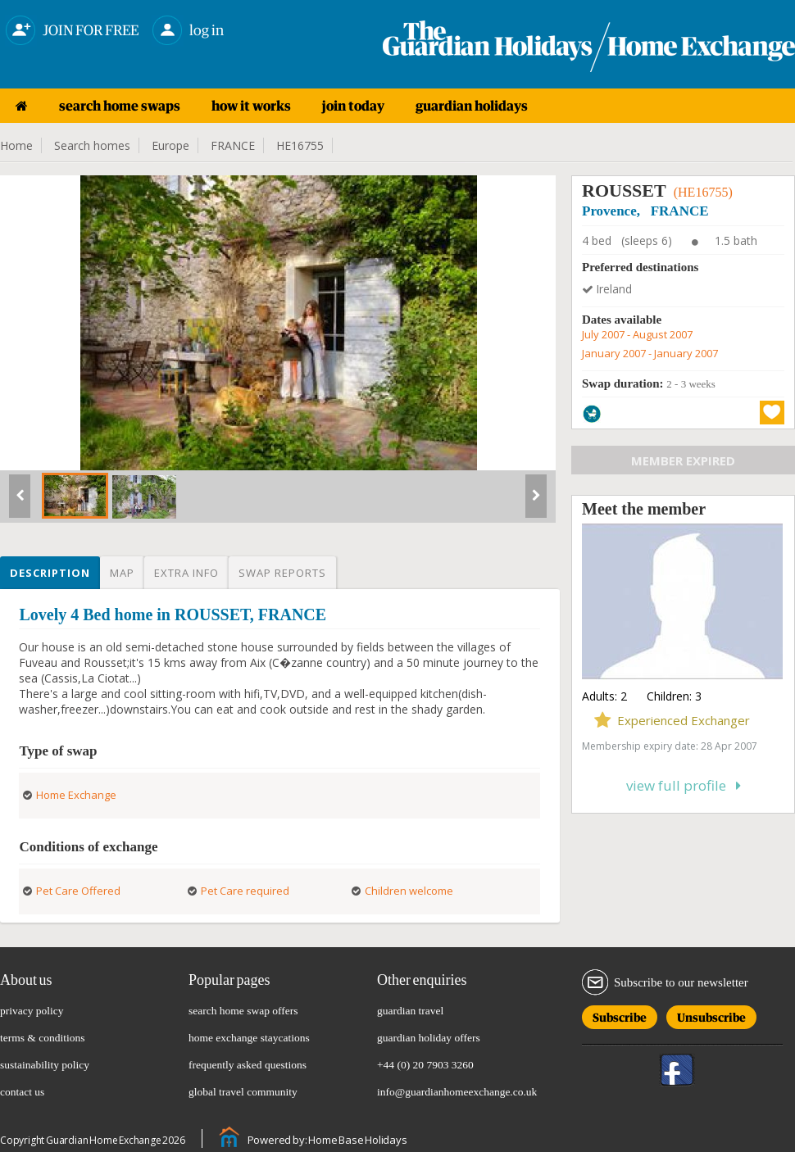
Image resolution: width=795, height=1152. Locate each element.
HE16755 (300, 145)
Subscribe (619, 1014)
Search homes (92, 145)
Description (50, 572)
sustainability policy (44, 1065)
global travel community (243, 1092)
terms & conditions (42, 1038)
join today (353, 106)
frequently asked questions (248, 1065)
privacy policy (32, 1011)
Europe (170, 145)
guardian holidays (472, 106)
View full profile (683, 785)
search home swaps (119, 106)
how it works (251, 106)
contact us (22, 1092)
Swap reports (282, 572)
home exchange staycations (249, 1038)
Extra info (186, 572)
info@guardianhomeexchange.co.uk (457, 1092)
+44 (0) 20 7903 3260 (425, 1065)
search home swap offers (243, 1011)
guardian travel (410, 1011)
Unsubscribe (711, 1014)
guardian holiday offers (428, 1038)
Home (16, 145)
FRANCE (233, 145)
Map (122, 572)
